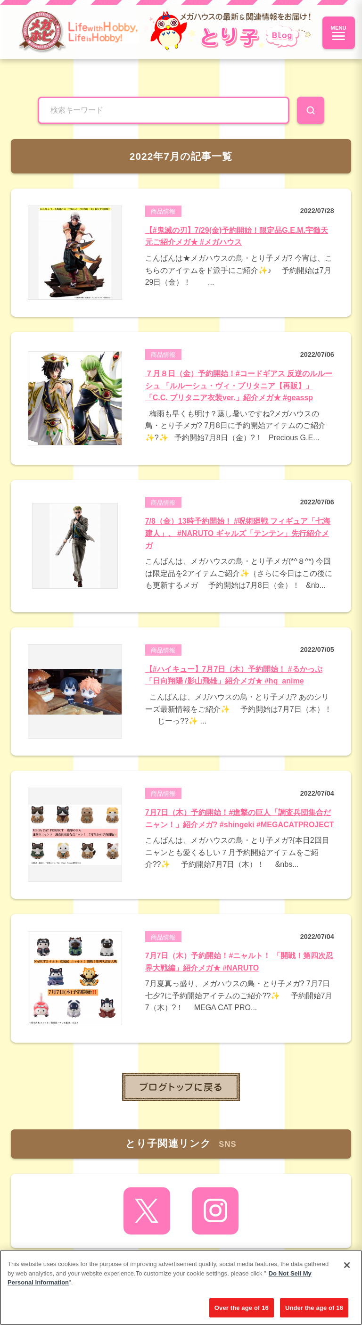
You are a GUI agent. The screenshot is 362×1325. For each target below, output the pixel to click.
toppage (181, 1087)
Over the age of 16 (241, 1311)
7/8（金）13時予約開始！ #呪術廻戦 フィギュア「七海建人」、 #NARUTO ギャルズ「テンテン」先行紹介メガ (238, 533)
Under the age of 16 (314, 1311)
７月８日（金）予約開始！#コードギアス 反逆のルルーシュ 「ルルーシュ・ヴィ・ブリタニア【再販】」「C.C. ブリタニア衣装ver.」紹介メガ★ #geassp (238, 386)
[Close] (347, 1268)
